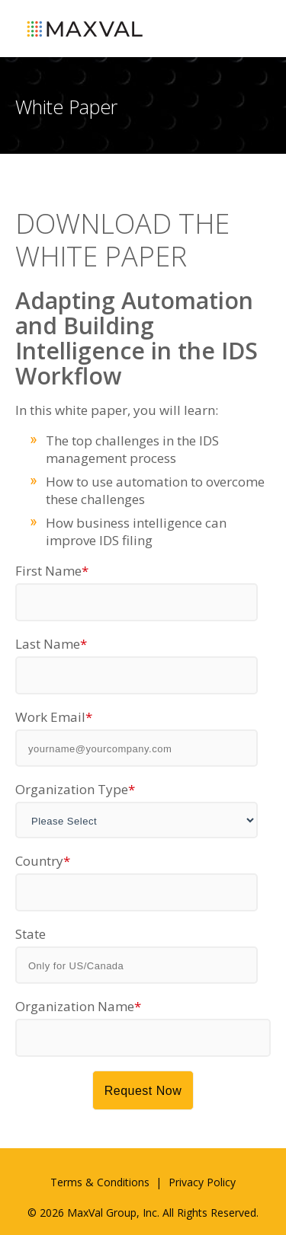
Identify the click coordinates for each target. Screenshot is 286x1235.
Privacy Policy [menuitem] (202, 1182)
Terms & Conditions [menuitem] (99, 1182)
